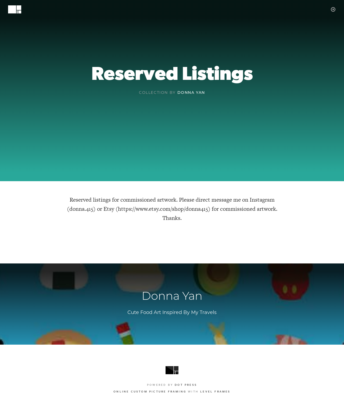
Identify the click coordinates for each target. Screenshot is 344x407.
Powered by (172, 385)
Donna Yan (191, 93)
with (171, 391)
